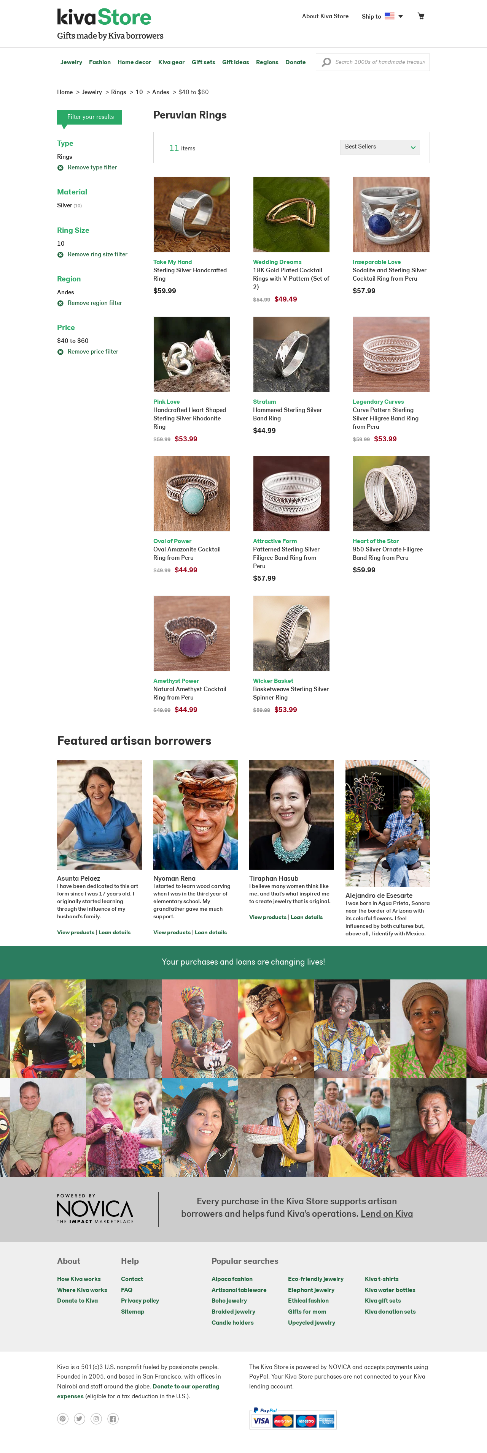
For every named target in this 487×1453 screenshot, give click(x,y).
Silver (69, 206)
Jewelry (71, 63)
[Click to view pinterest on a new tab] (65, 1419)
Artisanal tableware (239, 1290)
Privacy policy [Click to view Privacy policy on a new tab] (140, 1301)
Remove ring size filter (92, 255)
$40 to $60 (73, 341)
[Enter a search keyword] (373, 62)
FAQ (126, 1290)
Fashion (100, 63)
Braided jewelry (233, 1312)
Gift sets (203, 63)
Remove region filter (89, 303)
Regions (267, 63)
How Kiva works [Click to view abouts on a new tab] (79, 1279)
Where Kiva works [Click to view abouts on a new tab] (82, 1290)
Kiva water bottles (390, 1290)
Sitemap (133, 1312)
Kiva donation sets (390, 1312)
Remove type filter (87, 168)
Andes (65, 293)
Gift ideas (235, 63)
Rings (64, 157)
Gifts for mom (307, 1312)
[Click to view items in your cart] (421, 17)
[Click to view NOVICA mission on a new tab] (95, 1210)
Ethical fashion (308, 1301)
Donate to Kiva (77, 1301)
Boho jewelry (229, 1301)
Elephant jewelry (311, 1290)
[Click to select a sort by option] (380, 147)
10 (61, 244)
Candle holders (233, 1323)
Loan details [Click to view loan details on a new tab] (115, 933)
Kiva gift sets (383, 1301)
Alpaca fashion (232, 1279)
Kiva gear (171, 63)
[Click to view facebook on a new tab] (115, 1419)
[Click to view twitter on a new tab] (82, 1419)
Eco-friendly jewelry (316, 1279)
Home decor (134, 63)
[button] (326, 64)
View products (75, 933)
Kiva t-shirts (382, 1279)
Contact (132, 1279)
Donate (295, 63)
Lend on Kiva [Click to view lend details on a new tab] (387, 1214)
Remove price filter (87, 352)
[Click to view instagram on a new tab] (99, 1419)
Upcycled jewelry (311, 1323)
